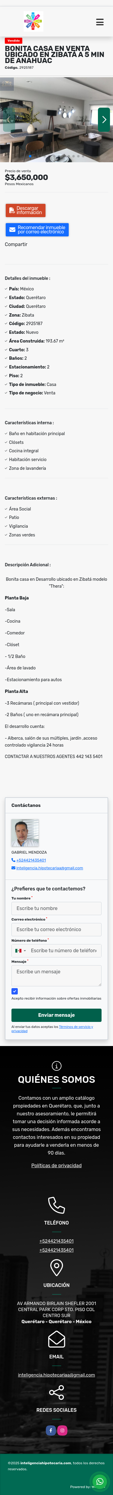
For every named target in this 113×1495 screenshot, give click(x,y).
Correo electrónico (29, 919)
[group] (56, 119)
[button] (30, 156)
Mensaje (19, 961)
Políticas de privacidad (56, 1165)
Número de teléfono (30, 940)
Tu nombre (22, 898)
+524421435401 (31, 860)
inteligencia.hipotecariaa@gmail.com (49, 868)
